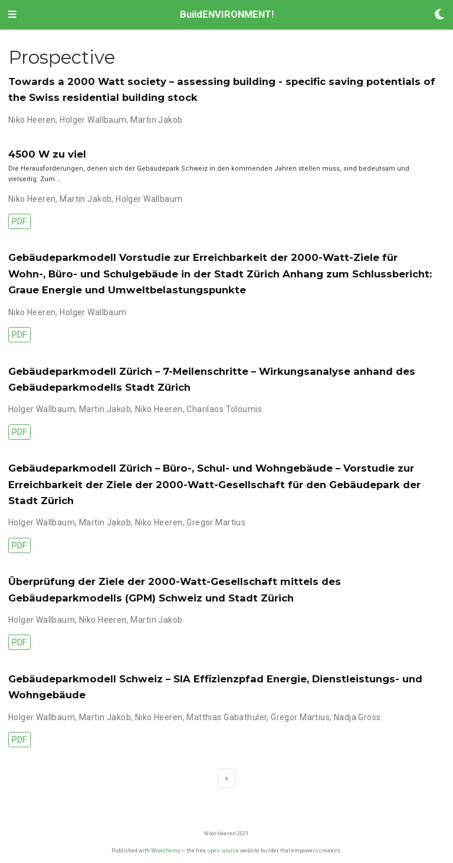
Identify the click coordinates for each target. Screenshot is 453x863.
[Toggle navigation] (12, 15)
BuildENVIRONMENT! (227, 14)
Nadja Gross (357, 717)
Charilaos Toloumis (224, 409)
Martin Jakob (156, 120)
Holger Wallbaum (93, 120)
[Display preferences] (439, 15)
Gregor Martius (215, 522)
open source (223, 850)
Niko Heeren (32, 120)
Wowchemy (165, 850)
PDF (19, 221)
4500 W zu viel (47, 154)
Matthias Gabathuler (226, 717)
